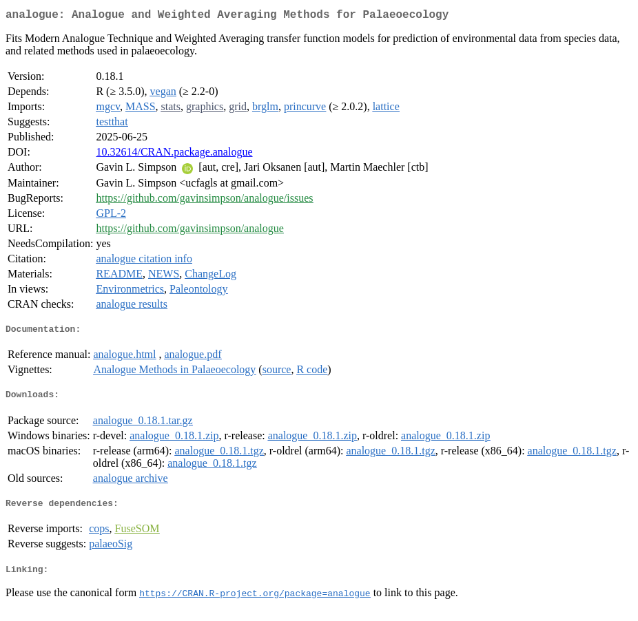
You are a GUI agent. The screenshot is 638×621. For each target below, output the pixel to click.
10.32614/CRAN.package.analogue (174, 154)
